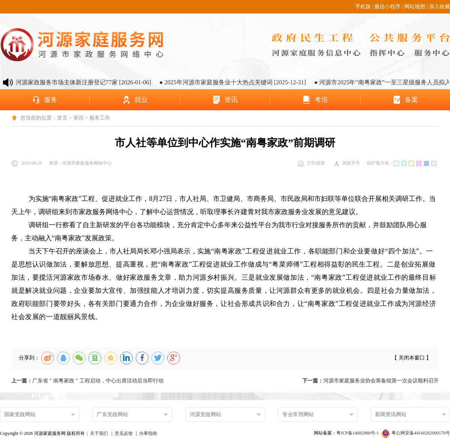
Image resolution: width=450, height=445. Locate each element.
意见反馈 (124, 433)
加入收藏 (439, 6)
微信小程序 (387, 6)
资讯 (78, 118)
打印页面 (311, 163)
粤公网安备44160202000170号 (416, 433)
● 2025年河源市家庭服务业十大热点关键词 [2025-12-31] (237, 82)
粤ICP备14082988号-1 (358, 433)
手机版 (363, 6)
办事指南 (148, 433)
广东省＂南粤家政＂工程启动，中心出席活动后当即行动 (87, 381)
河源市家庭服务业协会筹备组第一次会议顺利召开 (370, 381)
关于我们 (99, 433)
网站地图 (414, 6)
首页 (62, 118)
